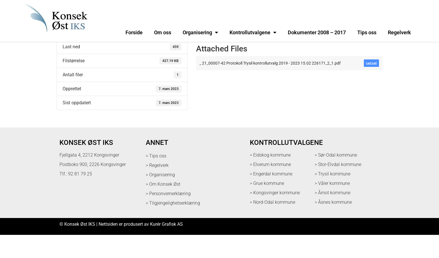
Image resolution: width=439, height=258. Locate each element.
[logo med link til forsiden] (54, 35)
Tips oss (366, 32)
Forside (134, 32)
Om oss (162, 32)
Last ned (65, 55)
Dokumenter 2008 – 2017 (317, 32)
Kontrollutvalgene (253, 32)
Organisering (200, 32)
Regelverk (399, 32)
